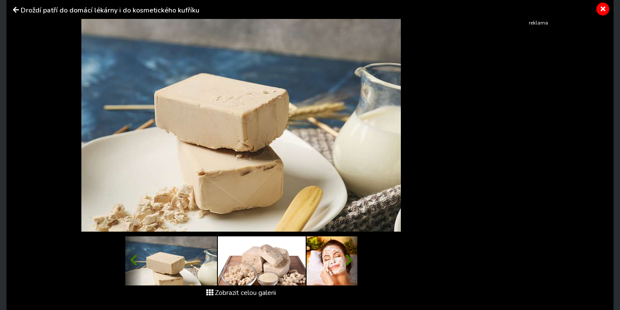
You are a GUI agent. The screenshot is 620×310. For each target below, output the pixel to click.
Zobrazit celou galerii (241, 293)
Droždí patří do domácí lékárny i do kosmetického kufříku (110, 10)
